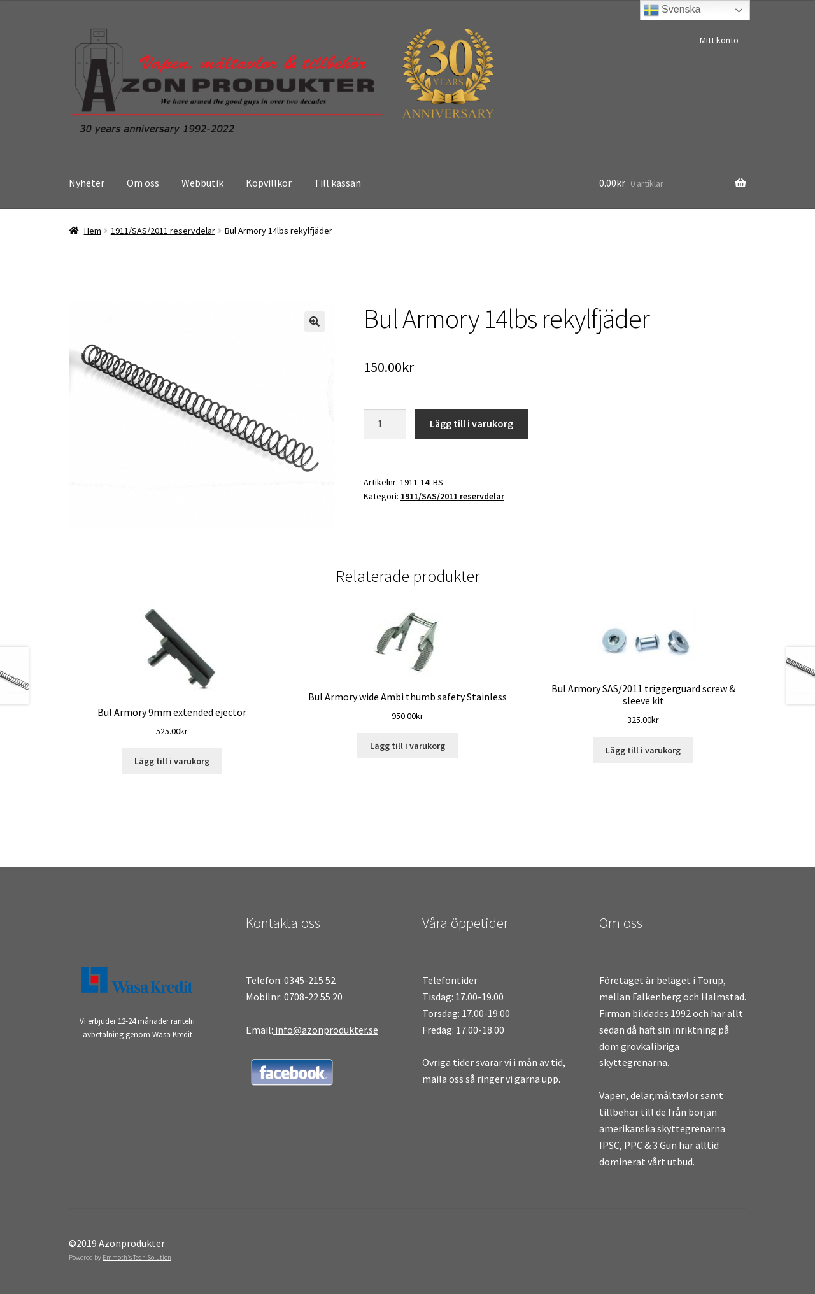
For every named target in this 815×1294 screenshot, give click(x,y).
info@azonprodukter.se (325, 1029)
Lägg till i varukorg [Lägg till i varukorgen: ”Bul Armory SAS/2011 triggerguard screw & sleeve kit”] (643, 750)
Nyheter (86, 182)
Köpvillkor (269, 182)
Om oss (143, 182)
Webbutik (202, 182)
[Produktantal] (385, 424)
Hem (92, 230)
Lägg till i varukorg (471, 423)
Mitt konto (719, 40)
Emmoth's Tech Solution (137, 1257)
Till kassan (337, 182)
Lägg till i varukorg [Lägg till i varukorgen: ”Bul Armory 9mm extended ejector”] (171, 761)
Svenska (672, 10)
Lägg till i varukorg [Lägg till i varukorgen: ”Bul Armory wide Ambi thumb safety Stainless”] (407, 745)
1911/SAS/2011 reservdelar (163, 230)
